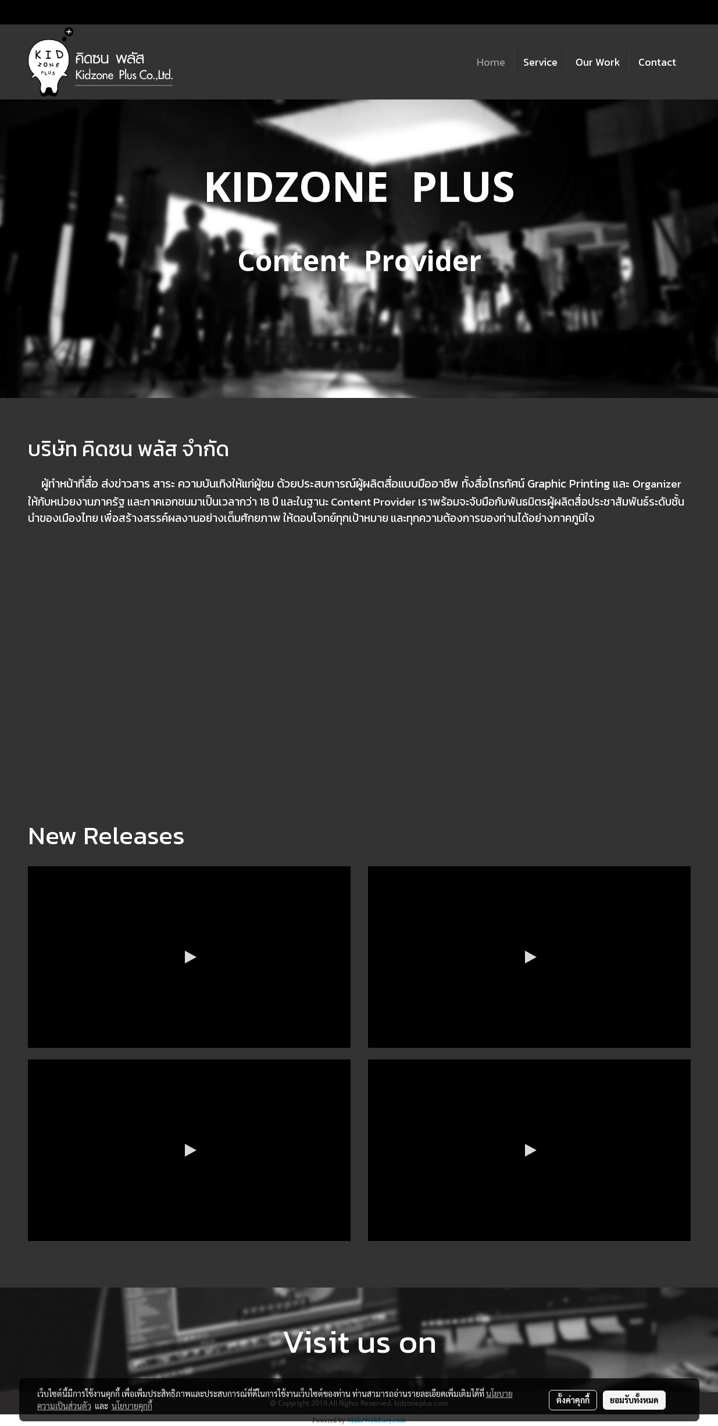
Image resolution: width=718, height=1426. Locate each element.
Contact (657, 62)
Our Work (598, 62)
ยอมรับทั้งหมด (634, 1400)
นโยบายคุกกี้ (132, 1405)
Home (491, 62)
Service (540, 62)
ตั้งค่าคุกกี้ (573, 1400)
